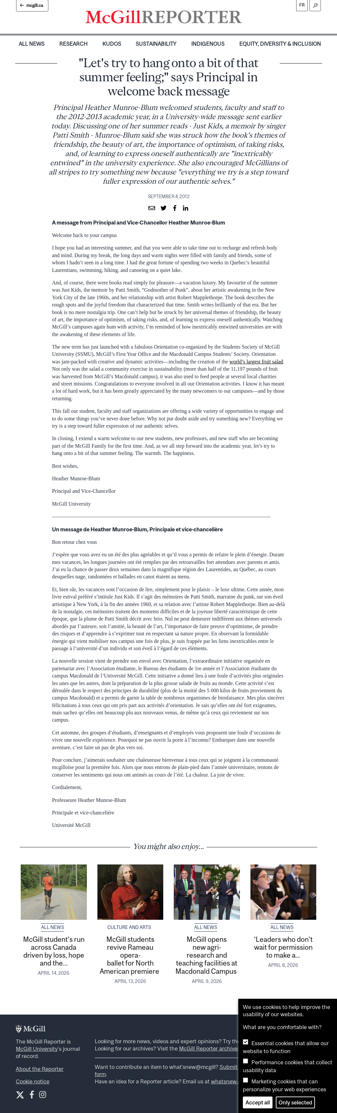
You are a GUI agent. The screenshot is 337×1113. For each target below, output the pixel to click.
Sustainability (156, 44)
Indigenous (207, 44)
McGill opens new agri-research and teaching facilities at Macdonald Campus (206, 955)
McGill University (37, 1049)
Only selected (295, 1102)
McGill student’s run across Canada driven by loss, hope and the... (54, 951)
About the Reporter (40, 1069)
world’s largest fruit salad (256, 361)
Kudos (111, 44)
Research (73, 44)
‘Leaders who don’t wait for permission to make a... (283, 947)
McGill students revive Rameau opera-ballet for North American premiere (130, 955)
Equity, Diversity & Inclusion (280, 44)
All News (31, 44)
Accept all (258, 1102)
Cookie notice (32, 1081)
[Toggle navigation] (247, 18)
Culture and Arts (129, 927)
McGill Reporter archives (209, 1048)
